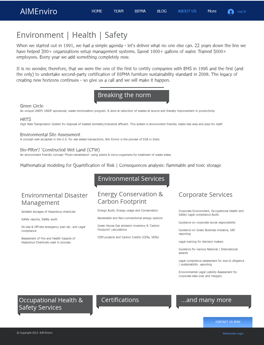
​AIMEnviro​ (38, 11)
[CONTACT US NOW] (227, 322)
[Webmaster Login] (233, 333)
